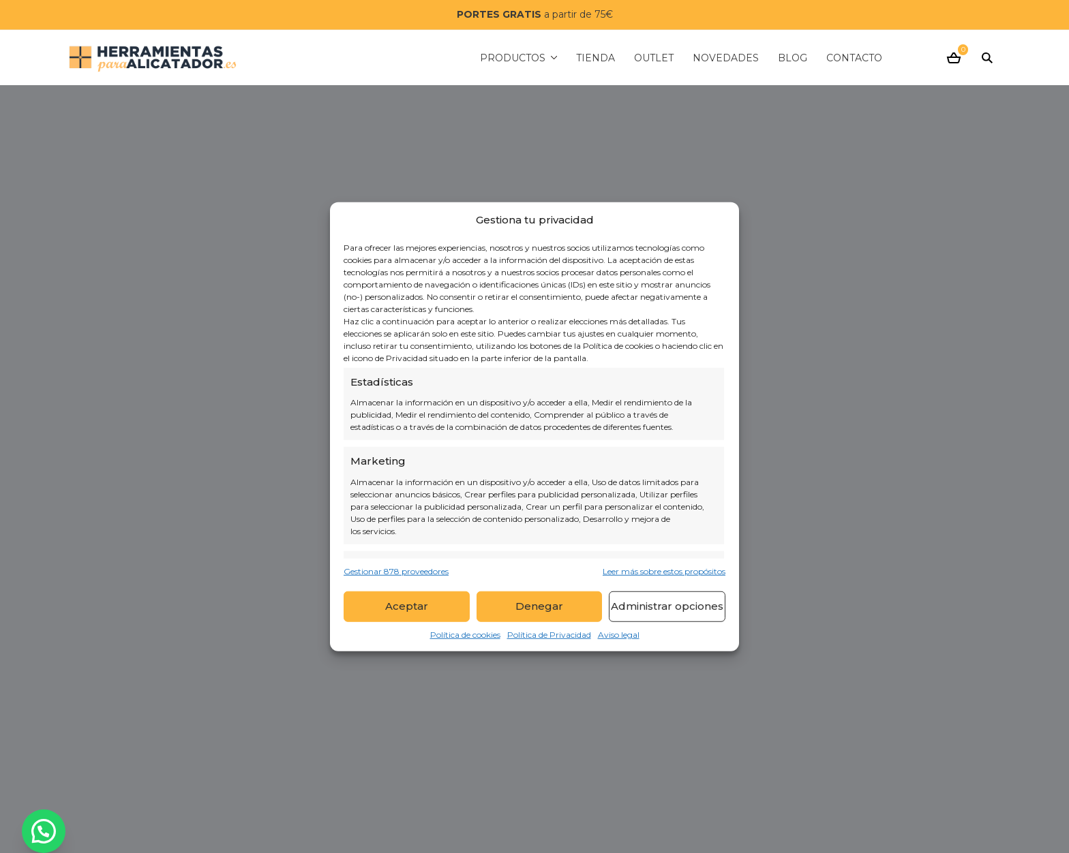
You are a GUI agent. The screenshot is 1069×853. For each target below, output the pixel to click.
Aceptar (406, 606)
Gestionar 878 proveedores (396, 570)
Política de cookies (465, 634)
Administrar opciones (667, 606)
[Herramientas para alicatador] (152, 57)
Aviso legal (618, 634)
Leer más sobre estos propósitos (664, 570)
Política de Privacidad (549, 634)
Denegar (539, 606)
